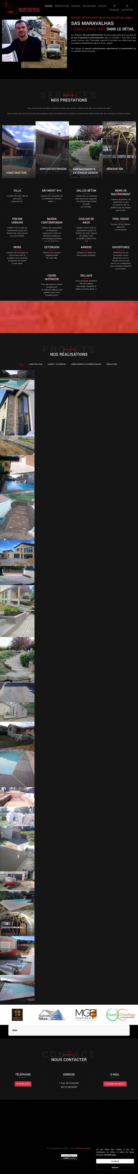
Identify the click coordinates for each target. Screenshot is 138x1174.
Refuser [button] (115, 1167)
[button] (8, 1038)
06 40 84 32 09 (23, 1083)
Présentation (62, 6)
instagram (127, 8)
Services (75, 6)
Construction (35, 364)
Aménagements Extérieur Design (86, 364)
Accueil (49, 6)
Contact (102, 6)
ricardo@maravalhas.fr (115, 1083)
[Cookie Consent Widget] (115, 1159)
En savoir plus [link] (110, 1155)
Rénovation (111, 364)
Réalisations (89, 6)
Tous (21, 364)
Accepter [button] (115, 1161)
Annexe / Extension (57, 364)
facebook (114, 8)
